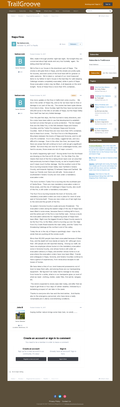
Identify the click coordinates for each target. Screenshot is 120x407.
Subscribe (22, 11)
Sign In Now (63, 359)
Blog (31, 11)
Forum (38, 12)
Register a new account (31, 359)
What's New (48, 11)
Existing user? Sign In (93, 4)
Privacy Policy (54, 401)
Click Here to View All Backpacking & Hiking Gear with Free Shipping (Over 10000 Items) (101, 176)
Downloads (66, 11)
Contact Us (66, 401)
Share (62, 44)
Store (57, 11)
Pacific (35, 45)
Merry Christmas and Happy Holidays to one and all (103, 107)
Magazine (12, 11)
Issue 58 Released (101, 128)
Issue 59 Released (101, 120)
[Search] (97, 11)
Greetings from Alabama (103, 96)
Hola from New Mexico (102, 87)
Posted (38, 54)
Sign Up (108, 4)
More (76, 11)
